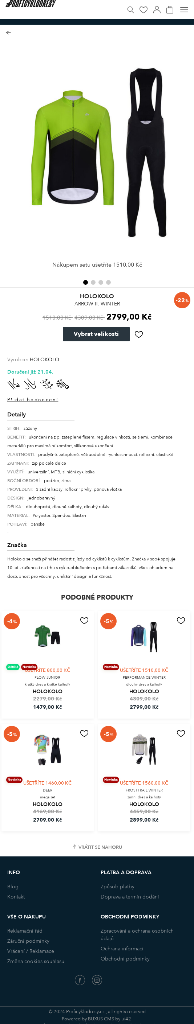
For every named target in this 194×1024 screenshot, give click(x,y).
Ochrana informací (122, 948)
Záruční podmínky (28, 941)
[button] (85, 282)
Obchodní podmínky (125, 958)
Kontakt (16, 896)
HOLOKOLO (44, 359)
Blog (13, 886)
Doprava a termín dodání (130, 896)
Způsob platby (117, 886)
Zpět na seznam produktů (8, 32)
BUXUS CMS (101, 1019)
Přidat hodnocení (32, 399)
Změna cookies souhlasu (35, 961)
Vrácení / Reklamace (30, 951)
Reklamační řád (25, 931)
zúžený (30, 428)
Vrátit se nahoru (100, 847)
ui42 (126, 1019)
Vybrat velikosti (96, 334)
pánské (38, 524)
